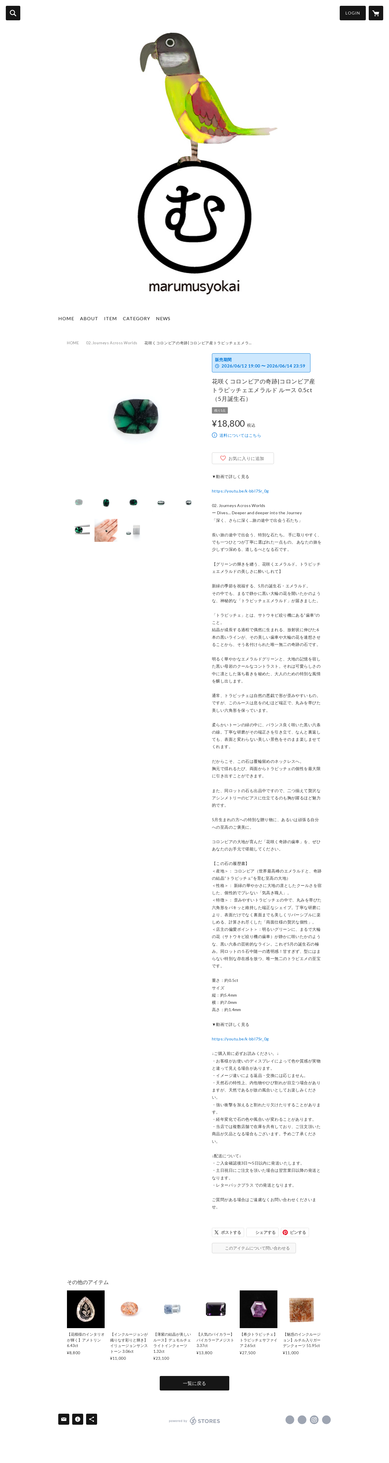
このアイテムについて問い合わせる (257, 1247)
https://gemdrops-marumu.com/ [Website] (326, 1419)
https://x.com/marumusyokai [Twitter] (302, 1419)
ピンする (298, 1232)
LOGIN (353, 12)
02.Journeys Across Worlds (111, 343)
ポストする (231, 1232)
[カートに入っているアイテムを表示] (376, 13)
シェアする (265, 1232)
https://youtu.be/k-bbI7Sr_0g (240, 490)
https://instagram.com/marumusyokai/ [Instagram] (314, 1419)
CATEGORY (136, 318)
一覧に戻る (194, 1383)
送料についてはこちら (240, 435)
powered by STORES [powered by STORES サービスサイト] (194, 1421)
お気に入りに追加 (246, 458)
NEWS (163, 318)
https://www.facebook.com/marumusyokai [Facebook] (290, 1419)
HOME (66, 318)
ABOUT (89, 318)
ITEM (110, 318)
